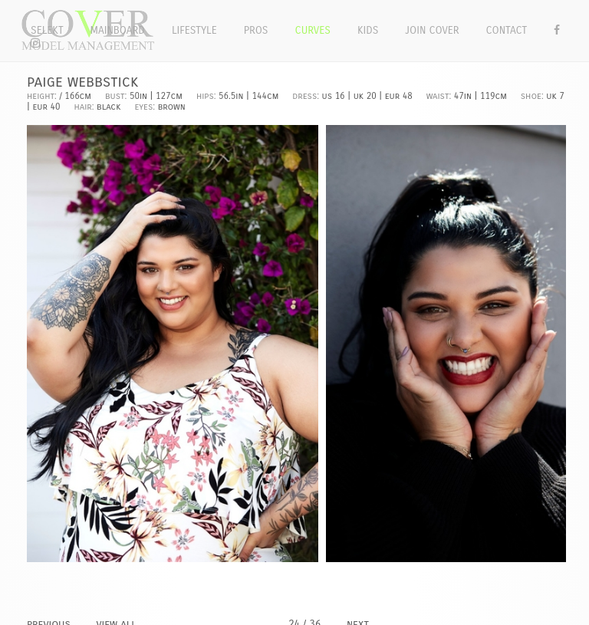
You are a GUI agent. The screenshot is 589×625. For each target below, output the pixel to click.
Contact (507, 30)
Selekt (47, 30)
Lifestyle (194, 30)
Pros (256, 30)
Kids (367, 30)
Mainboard (117, 30)
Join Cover (432, 30)
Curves (313, 30)
